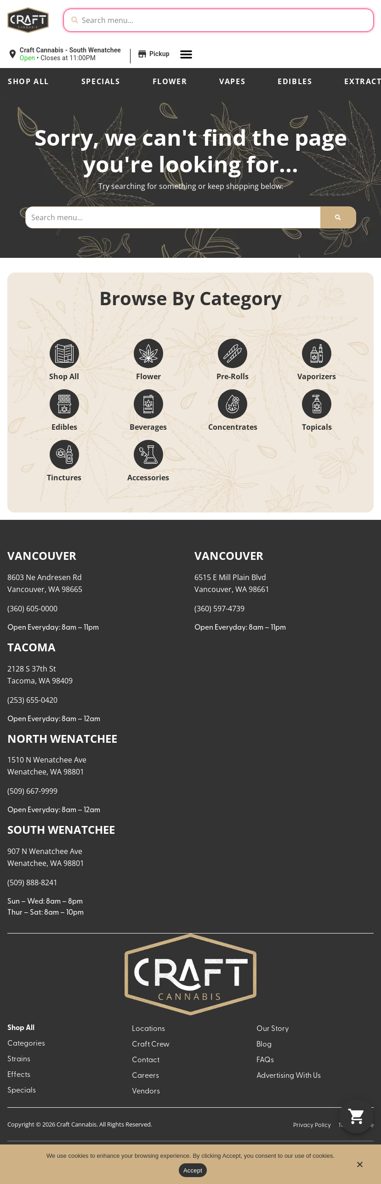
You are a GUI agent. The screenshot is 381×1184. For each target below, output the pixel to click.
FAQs (265, 1060)
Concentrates (232, 427)
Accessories (148, 477)
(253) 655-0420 (32, 700)
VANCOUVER (41, 555)
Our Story (272, 1029)
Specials (100, 81)
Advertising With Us (288, 1076)
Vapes (232, 81)
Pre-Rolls (232, 376)
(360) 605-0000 (32, 608)
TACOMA (31, 647)
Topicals (317, 427)
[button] (77, 54)
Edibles (295, 81)
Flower (170, 81)
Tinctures (64, 477)
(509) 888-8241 (32, 882)
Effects (18, 1075)
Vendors (146, 1091)
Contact (145, 1060)
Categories (26, 1043)
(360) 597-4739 (219, 608)
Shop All (28, 81)
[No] (359, 1167)
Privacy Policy (312, 1125)
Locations (148, 1029)
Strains (18, 1059)
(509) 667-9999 (32, 791)
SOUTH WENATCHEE (61, 829)
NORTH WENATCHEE (62, 738)
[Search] (337, 217)
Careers (145, 1076)
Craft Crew (151, 1044)
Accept (192, 1170)
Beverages (148, 427)
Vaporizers (316, 376)
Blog (264, 1044)
